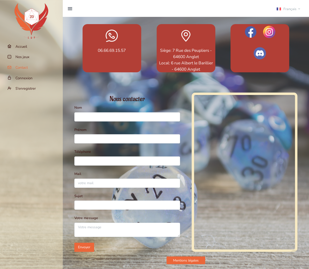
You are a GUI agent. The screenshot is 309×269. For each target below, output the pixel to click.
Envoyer (84, 247)
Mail (77, 173)
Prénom (80, 129)
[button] (289, 8)
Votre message (86, 217)
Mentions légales (186, 260)
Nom (78, 107)
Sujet (78, 196)
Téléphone (82, 151)
